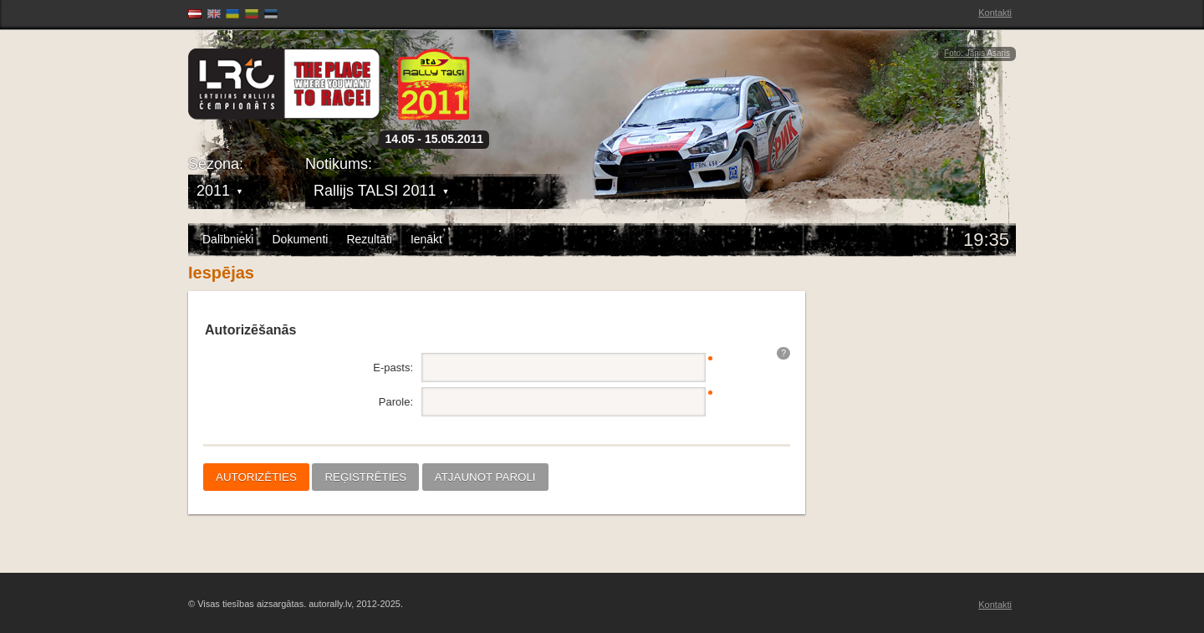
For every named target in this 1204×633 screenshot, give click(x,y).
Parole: (396, 402)
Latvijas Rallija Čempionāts (284, 84)
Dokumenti (300, 239)
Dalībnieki (227, 239)
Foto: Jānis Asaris (977, 53)
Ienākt (426, 239)
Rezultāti (368, 239)
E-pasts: (393, 367)
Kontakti (995, 13)
